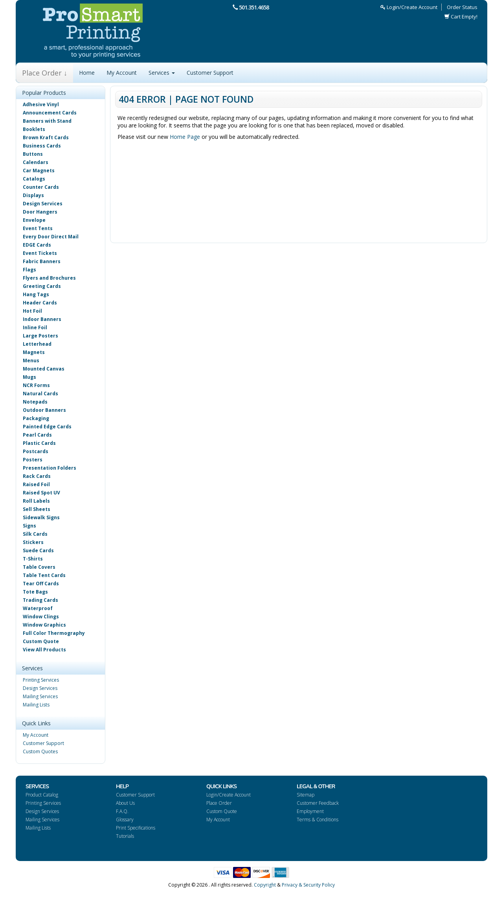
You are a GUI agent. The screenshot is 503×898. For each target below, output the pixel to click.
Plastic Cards (39, 443)
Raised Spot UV (41, 492)
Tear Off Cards (41, 583)
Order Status (462, 7)
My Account (121, 72)
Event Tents (38, 228)
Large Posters (40, 335)
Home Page (185, 136)
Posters (32, 459)
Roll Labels (36, 501)
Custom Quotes (40, 751)
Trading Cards (40, 600)
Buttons (33, 154)
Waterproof (38, 608)
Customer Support (210, 72)
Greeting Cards (42, 286)
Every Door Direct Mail (51, 236)
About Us (125, 803)
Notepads (35, 401)
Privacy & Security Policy (308, 884)
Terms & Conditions (317, 819)
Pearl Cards (37, 434)
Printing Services (41, 680)
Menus (31, 360)
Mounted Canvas (43, 368)
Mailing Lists (36, 704)
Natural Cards (40, 393)
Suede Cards (38, 550)
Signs (29, 525)
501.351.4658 (254, 7)
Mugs (29, 377)
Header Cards (40, 302)
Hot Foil (32, 311)
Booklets (34, 129)
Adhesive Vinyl (41, 104)
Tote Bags (35, 591)
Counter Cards (41, 187)
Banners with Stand (47, 121)
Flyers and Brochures (49, 278)
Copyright (265, 884)
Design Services (42, 203)
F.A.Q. (122, 811)
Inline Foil (35, 327)
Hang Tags (36, 294)
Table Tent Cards (44, 575)
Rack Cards (37, 476)
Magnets (34, 352)
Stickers (33, 542)
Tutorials (125, 836)
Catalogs (34, 178)
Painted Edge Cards (47, 426)
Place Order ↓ (44, 72)
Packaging (36, 418)
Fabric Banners (42, 261)
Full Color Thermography (54, 633)
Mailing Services (40, 696)
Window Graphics (44, 624)
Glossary (125, 819)
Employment (310, 811)
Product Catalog (42, 794)
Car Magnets (39, 170)
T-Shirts (33, 558)
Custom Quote (41, 641)
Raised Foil (36, 484)
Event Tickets (40, 253)
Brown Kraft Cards (46, 137)
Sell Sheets (36, 509)
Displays (33, 195)
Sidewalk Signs (41, 517)
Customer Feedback (318, 803)
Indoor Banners (42, 319)
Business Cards (42, 145)
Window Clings (41, 616)
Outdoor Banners (44, 410)
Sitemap (305, 794)
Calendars (35, 162)
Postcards (35, 451)
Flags (29, 269)
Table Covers (39, 567)
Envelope (34, 220)
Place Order (219, 803)
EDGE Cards (37, 245)
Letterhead (37, 344)
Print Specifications (135, 827)
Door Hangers (40, 211)
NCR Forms (36, 385)
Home (87, 72)
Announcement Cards (50, 112)
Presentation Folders (49, 468)
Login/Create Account (408, 7)
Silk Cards (35, 534)
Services (162, 72)
